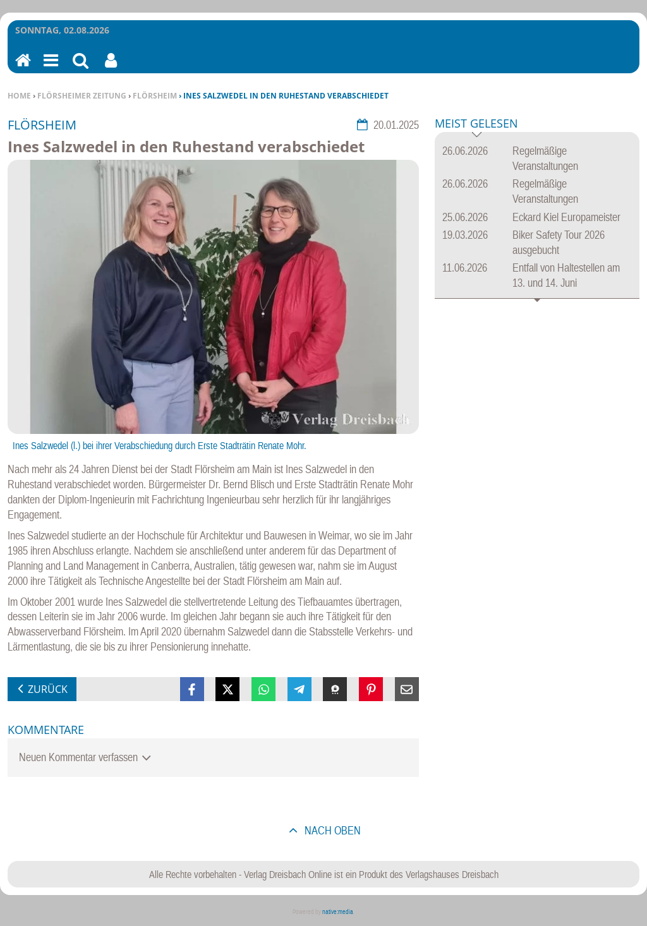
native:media (337, 911)
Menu (49, 68)
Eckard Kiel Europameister (566, 217)
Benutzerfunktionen (110, 68)
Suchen (80, 68)
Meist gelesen (476, 124)
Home (19, 95)
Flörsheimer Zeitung (81, 95)
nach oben (331, 830)
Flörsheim (155, 95)
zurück (48, 689)
